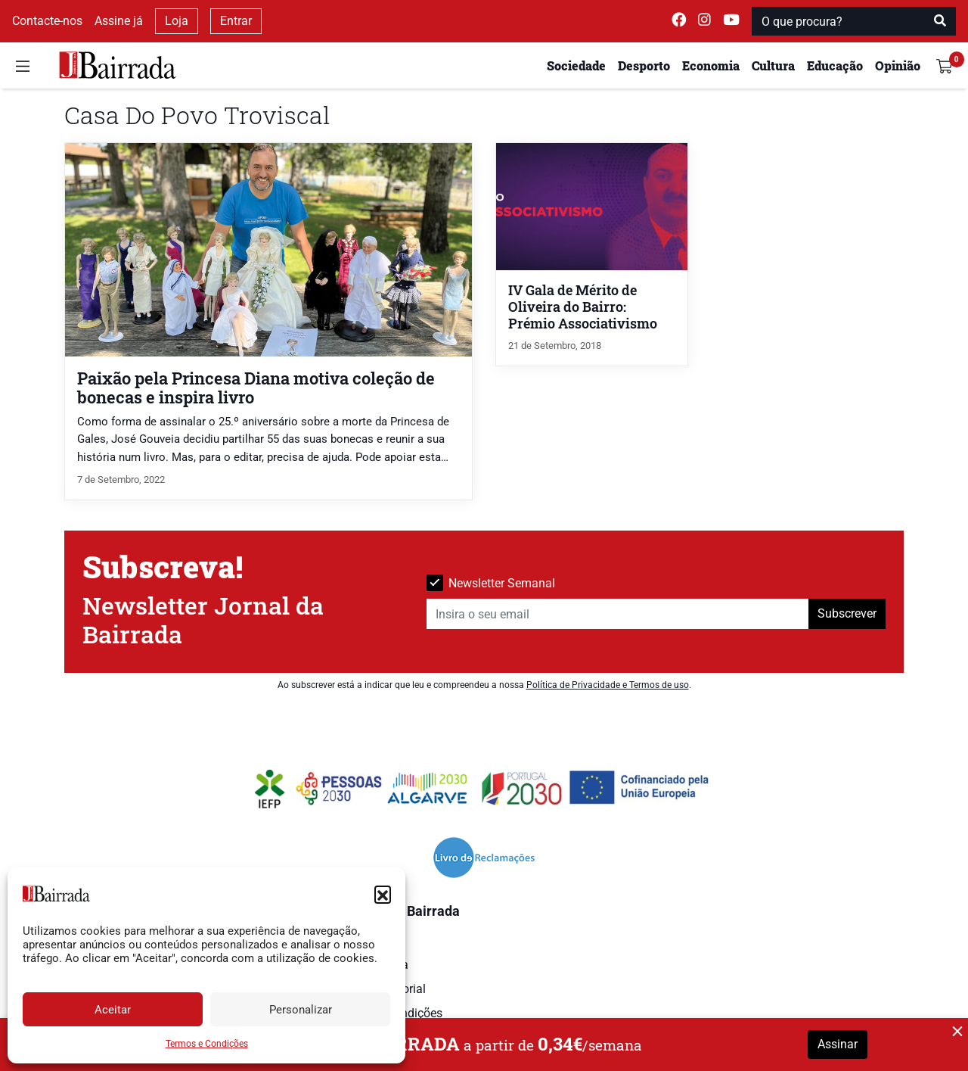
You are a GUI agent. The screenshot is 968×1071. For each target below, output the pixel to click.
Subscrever (847, 613)
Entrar (236, 21)
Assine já (119, 21)
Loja (176, 21)
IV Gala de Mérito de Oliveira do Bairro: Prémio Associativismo (582, 307)
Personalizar (300, 1010)
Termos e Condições (207, 1043)
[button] (382, 893)
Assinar (838, 1044)
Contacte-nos (47, 21)
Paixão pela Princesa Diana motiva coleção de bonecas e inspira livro (256, 387)
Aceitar (113, 1010)
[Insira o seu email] (618, 614)
